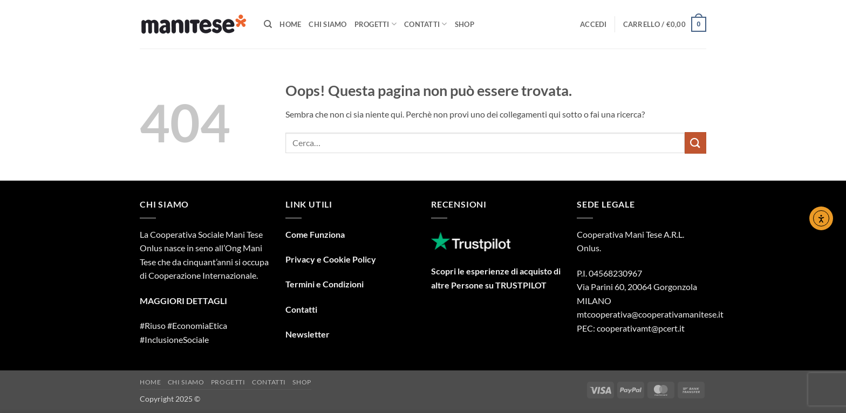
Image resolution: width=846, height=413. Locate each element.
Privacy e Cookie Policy (330, 259)
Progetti (375, 24)
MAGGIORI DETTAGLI (183, 300)
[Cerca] (268, 24)
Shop (464, 24)
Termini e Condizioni (324, 284)
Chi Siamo (327, 24)
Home (290, 24)
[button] (593, 24)
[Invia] (695, 142)
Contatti (425, 24)
